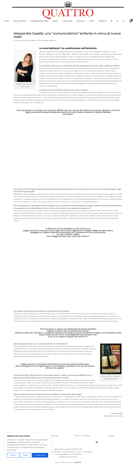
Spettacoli (52, 40)
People (45, 40)
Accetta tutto (40, 455)
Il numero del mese (39, 21)
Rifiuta (25, 455)
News (55, 21)
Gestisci (13, 455)
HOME (6, 21)
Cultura (39, 40)
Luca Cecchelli (21, 40)
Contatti (103, 21)
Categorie (67, 21)
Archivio (80, 21)
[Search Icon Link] (124, 21)
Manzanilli (78, 462)
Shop (91, 21)
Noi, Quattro (19, 21)
